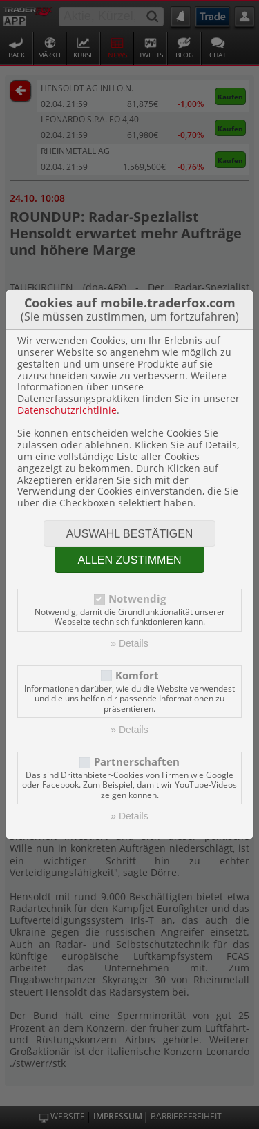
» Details (129, 643)
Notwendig (137, 598)
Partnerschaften (137, 762)
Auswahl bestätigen (129, 534)
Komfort (137, 675)
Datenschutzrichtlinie (67, 410)
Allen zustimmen (129, 560)
